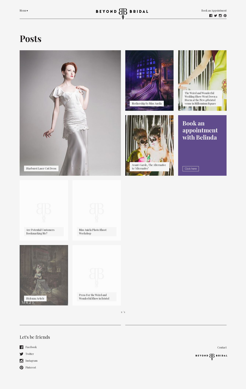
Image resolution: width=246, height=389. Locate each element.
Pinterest (28, 367)
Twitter (27, 354)
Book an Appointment (214, 10)
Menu (24, 10)
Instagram (28, 361)
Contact (222, 347)
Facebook (28, 347)
